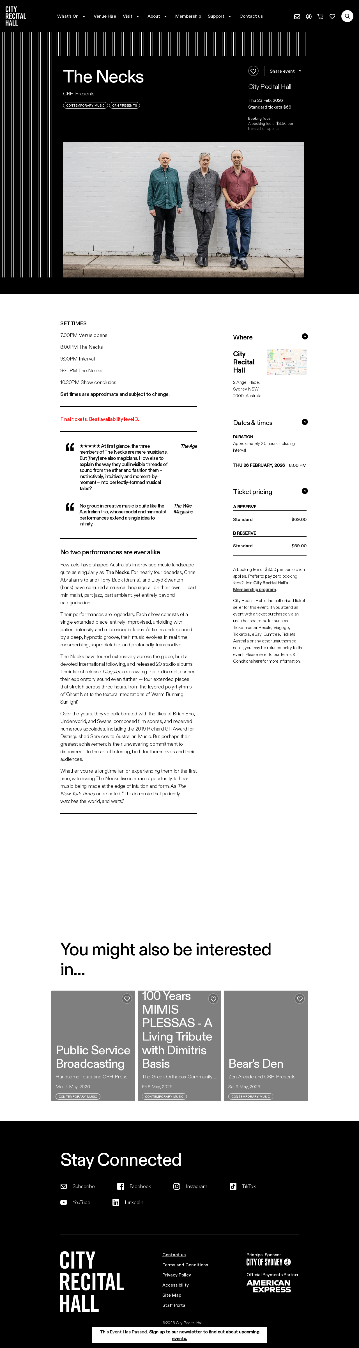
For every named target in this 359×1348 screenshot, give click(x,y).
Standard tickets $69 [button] (269, 106)
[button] (276, 100)
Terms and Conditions (185, 1264)
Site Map (171, 1295)
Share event (286, 71)
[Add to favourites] (253, 71)
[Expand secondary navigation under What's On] (72, 16)
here (257, 660)
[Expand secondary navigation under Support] (220, 16)
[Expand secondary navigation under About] (158, 16)
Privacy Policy (176, 1274)
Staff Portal (174, 1305)
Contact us (174, 1254)
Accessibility (175, 1284)
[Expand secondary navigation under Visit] (132, 16)
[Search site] (347, 16)
